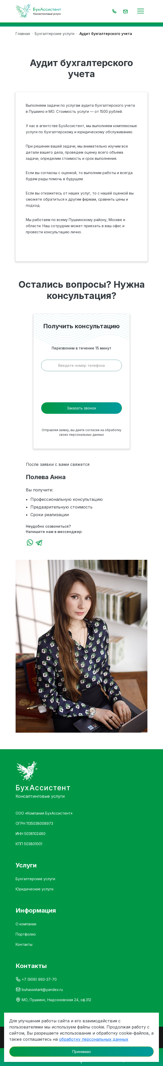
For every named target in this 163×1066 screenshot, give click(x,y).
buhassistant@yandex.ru (42, 989)
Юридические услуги (34, 889)
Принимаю (81, 1051)
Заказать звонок (81, 408)
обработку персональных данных (93, 1039)
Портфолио (26, 934)
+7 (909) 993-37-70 (39, 979)
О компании (26, 924)
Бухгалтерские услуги (35, 879)
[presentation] (81, 388)
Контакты (24, 944)
